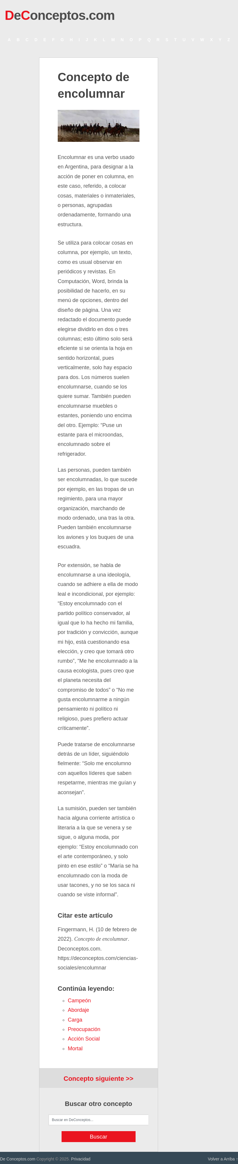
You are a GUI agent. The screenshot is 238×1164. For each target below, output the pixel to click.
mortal (75, 1048)
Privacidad (80, 1159)
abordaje (78, 1010)
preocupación (84, 1029)
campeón (79, 1001)
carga (75, 1020)
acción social (84, 1039)
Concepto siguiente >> (99, 1078)
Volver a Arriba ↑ (223, 1159)
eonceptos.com (60, 15)
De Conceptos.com (17, 1159)
